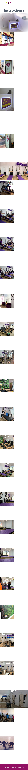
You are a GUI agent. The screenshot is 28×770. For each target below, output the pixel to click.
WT (15, 767)
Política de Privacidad (21, 767)
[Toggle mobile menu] (25, 2)
